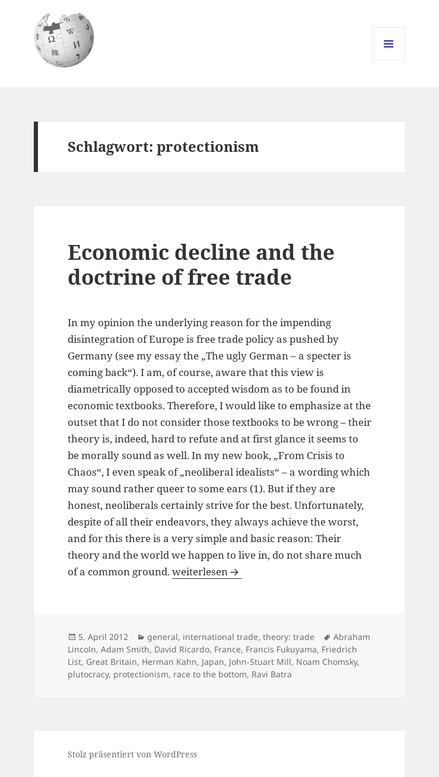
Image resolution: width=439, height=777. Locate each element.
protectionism (140, 674)
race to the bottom (210, 674)
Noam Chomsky (326, 661)
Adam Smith (125, 649)
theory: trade (288, 636)
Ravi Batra (272, 674)
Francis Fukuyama (281, 649)
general (162, 636)
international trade (220, 636)
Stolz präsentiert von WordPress (132, 754)
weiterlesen (207, 571)
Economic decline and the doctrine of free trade (201, 264)
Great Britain (111, 661)
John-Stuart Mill (260, 661)
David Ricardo (181, 649)
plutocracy (88, 674)
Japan (213, 661)
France (227, 649)
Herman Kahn (169, 661)
